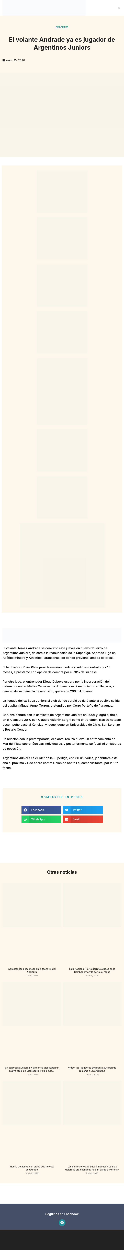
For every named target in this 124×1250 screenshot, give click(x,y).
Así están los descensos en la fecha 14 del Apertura (32, 970)
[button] (119, 8)
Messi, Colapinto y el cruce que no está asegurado (32, 1168)
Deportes (62, 27)
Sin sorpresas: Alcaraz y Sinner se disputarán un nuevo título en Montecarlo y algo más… (31, 1069)
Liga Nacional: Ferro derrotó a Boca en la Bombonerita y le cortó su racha (92, 970)
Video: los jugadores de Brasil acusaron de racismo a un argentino (92, 1069)
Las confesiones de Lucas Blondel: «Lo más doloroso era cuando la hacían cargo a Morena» (92, 1168)
